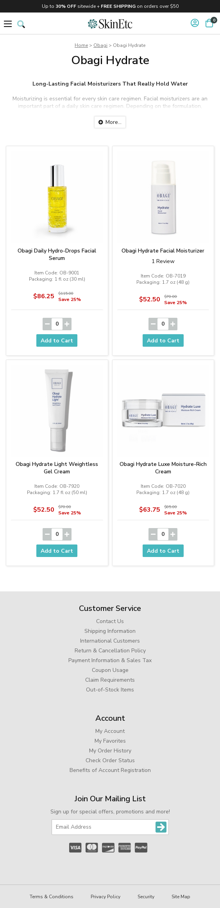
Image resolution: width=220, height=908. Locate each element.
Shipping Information (110, 631)
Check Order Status (110, 760)
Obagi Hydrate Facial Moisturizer (163, 250)
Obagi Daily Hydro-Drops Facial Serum (57, 254)
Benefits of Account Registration (110, 770)
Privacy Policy (105, 897)
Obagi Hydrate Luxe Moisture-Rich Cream (163, 467)
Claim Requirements (110, 680)
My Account (110, 731)
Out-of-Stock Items (110, 689)
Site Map (181, 897)
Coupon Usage (110, 670)
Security (146, 897)
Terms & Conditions (51, 897)
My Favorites (110, 741)
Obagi (100, 45)
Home (81, 45)
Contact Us (110, 621)
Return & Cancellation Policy (110, 650)
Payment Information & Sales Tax (110, 660)
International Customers (110, 641)
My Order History (110, 750)
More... (114, 122)
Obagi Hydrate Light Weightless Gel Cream (57, 467)
